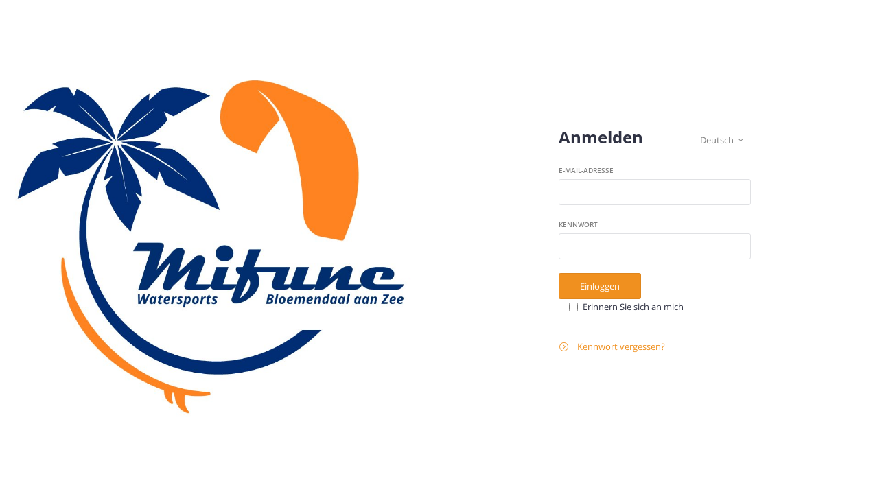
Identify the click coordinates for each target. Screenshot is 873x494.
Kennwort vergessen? (612, 346)
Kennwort (578, 224)
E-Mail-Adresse (586, 170)
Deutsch (721, 140)
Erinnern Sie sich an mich (633, 307)
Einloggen (600, 286)
